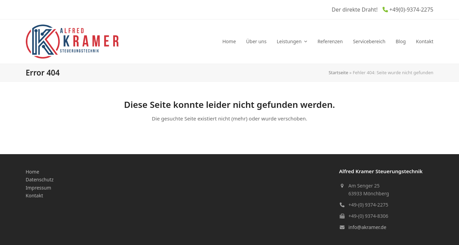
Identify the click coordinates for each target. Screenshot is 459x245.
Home (32, 171)
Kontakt (34, 195)
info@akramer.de (368, 227)
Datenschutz (40, 179)
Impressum (38, 187)
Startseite (338, 72)
